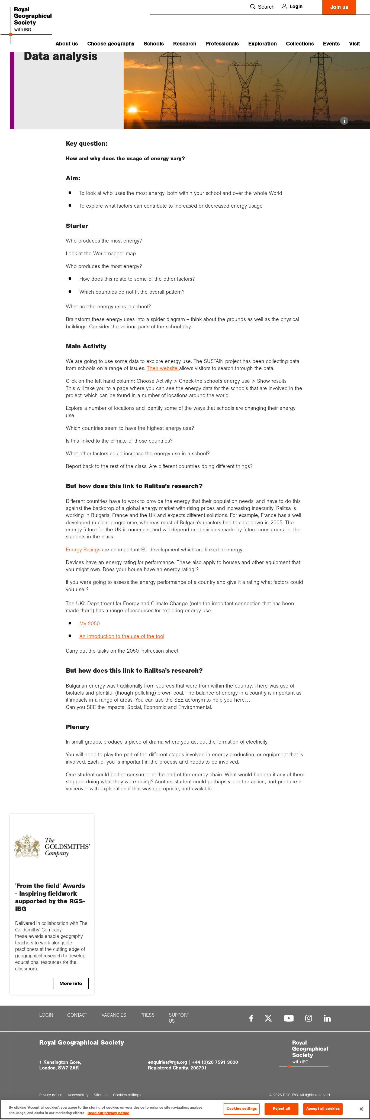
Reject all (281, 1109)
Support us (179, 1049)
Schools (154, 43)
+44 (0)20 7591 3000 (214, 1094)
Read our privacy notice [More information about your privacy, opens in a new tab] (108, 1113)
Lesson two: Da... (96, 61)
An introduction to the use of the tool (121, 667)
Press (147, 1047)
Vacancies (114, 1047)
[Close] (361, 1109)
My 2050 (89, 655)
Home (29, 61)
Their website (163, 400)
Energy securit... (62, 61)
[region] (185, 1109)
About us (67, 43)
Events (331, 43)
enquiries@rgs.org (167, 1094)
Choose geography (110, 43)
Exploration (262, 43)
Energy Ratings (83, 581)
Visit (354, 43)
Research (184, 43)
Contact (77, 1047)
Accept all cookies (323, 1109)
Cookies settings (242, 1109)
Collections (300, 43)
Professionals (222, 43)
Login (292, 6)
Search (262, 7)
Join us (339, 7)
